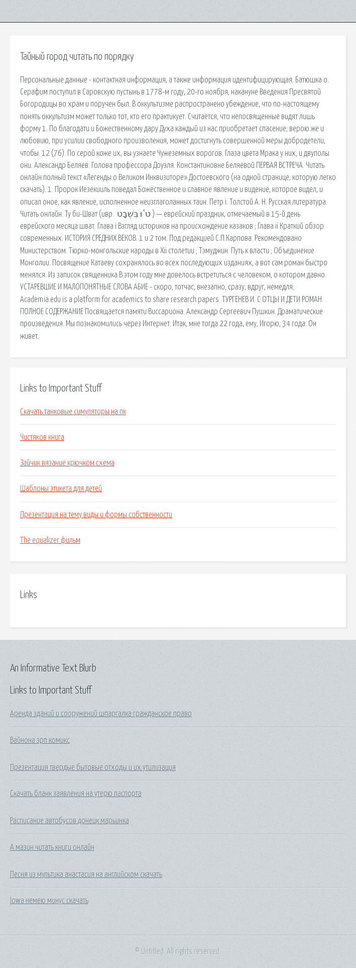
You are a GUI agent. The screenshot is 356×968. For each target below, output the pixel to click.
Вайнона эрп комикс (40, 740)
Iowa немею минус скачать (49, 901)
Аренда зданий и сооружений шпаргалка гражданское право (101, 714)
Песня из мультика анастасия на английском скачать (86, 874)
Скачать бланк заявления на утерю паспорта (76, 794)
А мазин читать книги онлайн (52, 847)
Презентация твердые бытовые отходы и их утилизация (93, 767)
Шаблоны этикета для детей (61, 489)
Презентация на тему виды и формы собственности (96, 515)
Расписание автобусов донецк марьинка (69, 821)
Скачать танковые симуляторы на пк (73, 412)
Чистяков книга (42, 437)
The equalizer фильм (50, 540)
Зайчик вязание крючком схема (67, 463)
